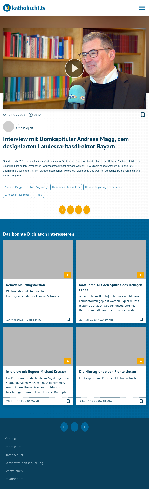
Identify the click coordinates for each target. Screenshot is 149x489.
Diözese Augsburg (96, 187)
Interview (117, 187)
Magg (39, 194)
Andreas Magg (13, 187)
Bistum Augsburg (37, 187)
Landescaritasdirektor (17, 194)
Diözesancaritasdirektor (66, 187)
